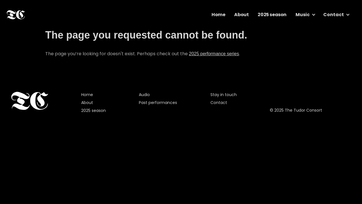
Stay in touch (223, 94)
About (241, 14)
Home (218, 14)
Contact (333, 14)
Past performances (158, 102)
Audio (144, 94)
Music (303, 14)
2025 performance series (214, 53)
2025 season (272, 14)
